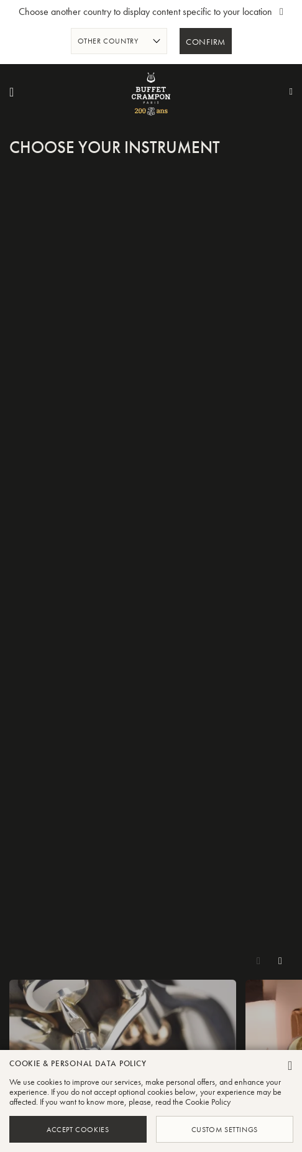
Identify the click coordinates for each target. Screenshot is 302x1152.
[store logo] (151, 92)
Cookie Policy (208, 1101)
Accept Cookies (78, 1129)
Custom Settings (224, 1129)
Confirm (206, 42)
